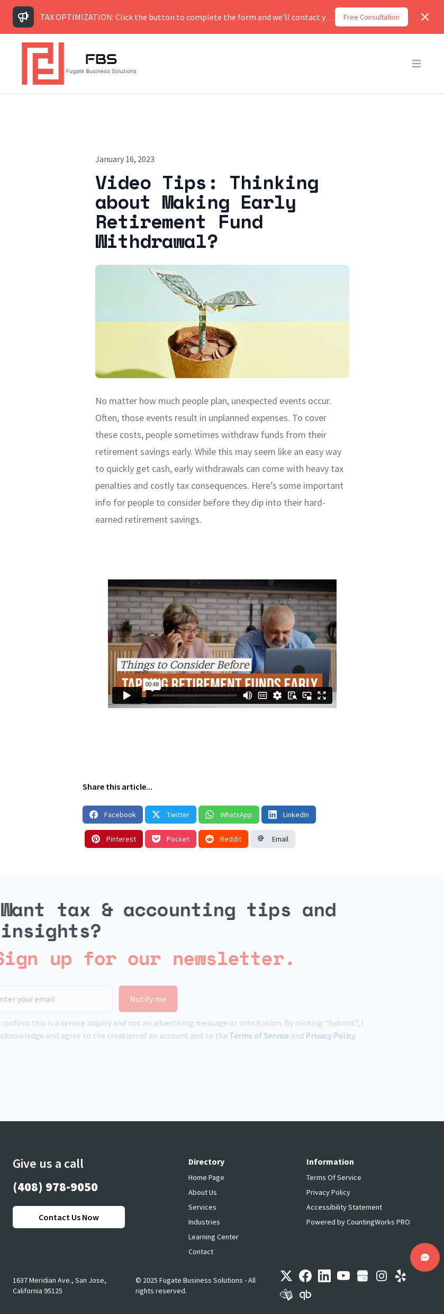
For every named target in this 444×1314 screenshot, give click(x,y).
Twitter (170, 814)
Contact (200, 1251)
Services (202, 1207)
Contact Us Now (69, 1217)
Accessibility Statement (344, 1207)
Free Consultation (371, 17)
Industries (204, 1222)
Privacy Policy (313, 1035)
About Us (202, 1192)
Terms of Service (241, 1035)
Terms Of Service (333, 1177)
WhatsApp (228, 814)
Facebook (112, 814)
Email (272, 839)
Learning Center (213, 1236)
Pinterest (114, 839)
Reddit (223, 839)
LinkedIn (288, 814)
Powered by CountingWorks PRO (358, 1222)
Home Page (206, 1177)
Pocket (170, 839)
